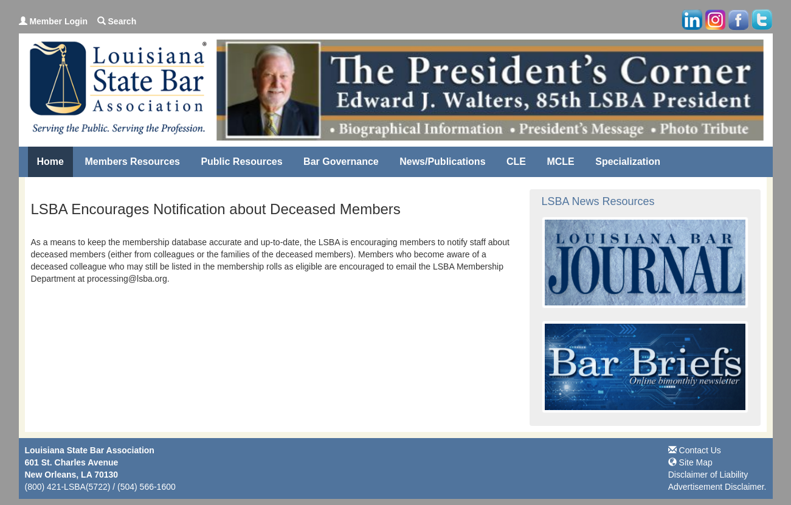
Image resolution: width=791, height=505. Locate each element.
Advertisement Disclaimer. (717, 487)
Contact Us (694, 450)
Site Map (690, 462)
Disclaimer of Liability (708, 474)
